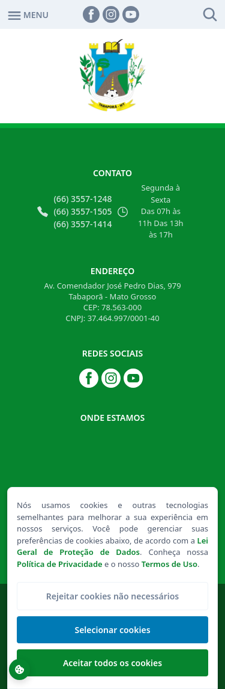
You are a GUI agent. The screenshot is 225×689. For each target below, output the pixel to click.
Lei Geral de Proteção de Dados (112, 546)
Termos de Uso (169, 564)
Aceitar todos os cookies (112, 663)
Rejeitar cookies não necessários (112, 596)
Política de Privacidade (60, 564)
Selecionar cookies (112, 629)
